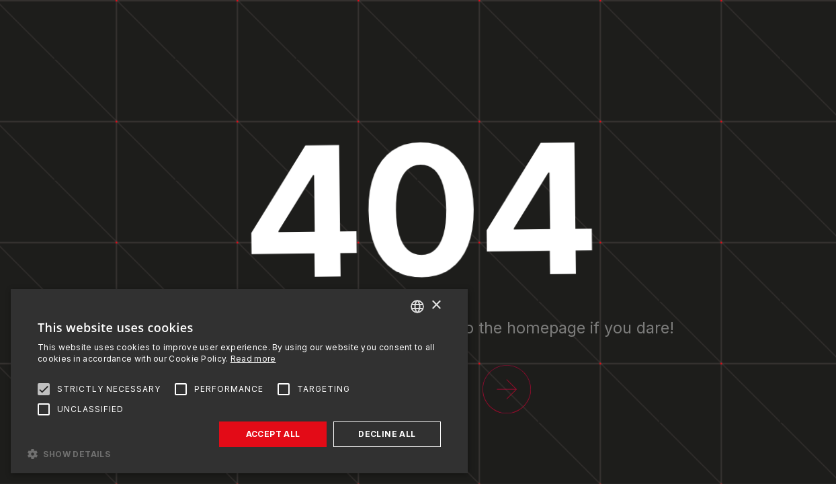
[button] (239, 453)
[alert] (239, 381)
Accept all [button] (273, 434)
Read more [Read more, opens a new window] (253, 359)
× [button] (436, 305)
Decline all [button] (386, 434)
